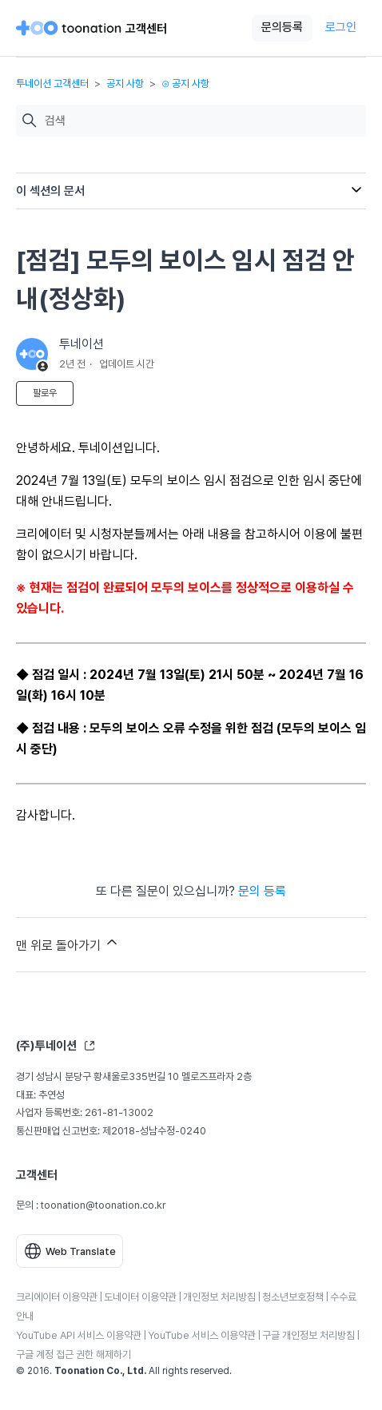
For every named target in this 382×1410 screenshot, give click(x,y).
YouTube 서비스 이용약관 (202, 1335)
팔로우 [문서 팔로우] (45, 393)
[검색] (201, 121)
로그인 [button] (340, 27)
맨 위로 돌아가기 (68, 943)
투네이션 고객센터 (52, 83)
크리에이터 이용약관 (56, 1297)
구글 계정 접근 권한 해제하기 (73, 1354)
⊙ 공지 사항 (185, 83)
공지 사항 (125, 83)
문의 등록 (262, 891)
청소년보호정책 (293, 1297)
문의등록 (282, 27)
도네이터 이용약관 (140, 1297)
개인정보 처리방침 (219, 1297)
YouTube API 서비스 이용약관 (78, 1335)
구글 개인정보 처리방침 (308, 1335)
